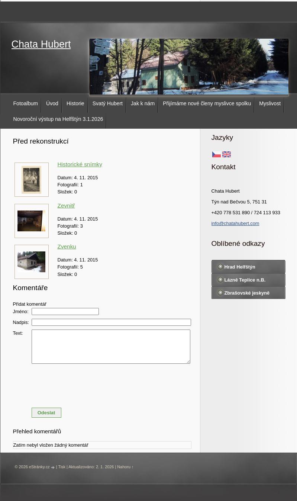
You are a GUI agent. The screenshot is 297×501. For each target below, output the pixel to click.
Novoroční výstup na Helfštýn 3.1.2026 (58, 119)
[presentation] (102, 383)
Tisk (61, 467)
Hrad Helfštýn (240, 267)
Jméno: (21, 311)
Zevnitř (66, 205)
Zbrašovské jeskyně (247, 293)
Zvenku (67, 246)
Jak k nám (143, 103)
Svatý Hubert (108, 103)
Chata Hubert (41, 44)
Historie (75, 103)
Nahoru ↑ (125, 467)
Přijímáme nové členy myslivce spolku (207, 103)
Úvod (52, 103)
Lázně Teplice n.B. (245, 280)
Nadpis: (21, 322)
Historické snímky (80, 164)
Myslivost (270, 103)
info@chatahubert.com (235, 223)
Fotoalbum (25, 103)
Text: (18, 333)
